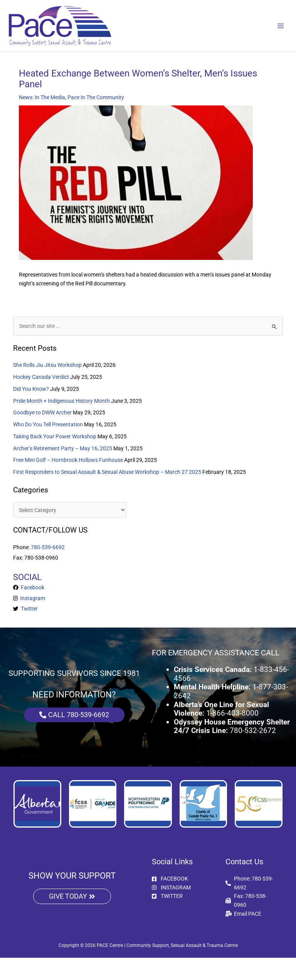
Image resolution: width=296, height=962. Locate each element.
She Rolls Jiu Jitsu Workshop (47, 369)
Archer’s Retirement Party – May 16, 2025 (62, 453)
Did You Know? (31, 393)
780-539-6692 (48, 551)
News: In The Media (42, 101)
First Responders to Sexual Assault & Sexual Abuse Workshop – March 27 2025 (107, 476)
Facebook (31, 592)
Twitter (28, 613)
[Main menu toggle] (281, 28)
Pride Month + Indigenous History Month (61, 405)
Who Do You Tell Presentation (48, 429)
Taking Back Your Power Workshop (54, 441)
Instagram (31, 602)
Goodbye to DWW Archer (42, 417)
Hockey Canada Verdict (41, 381)
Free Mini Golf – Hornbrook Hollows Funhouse (68, 464)
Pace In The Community (95, 101)
